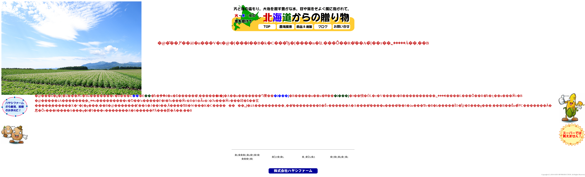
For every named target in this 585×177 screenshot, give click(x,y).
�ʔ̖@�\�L (278, 156)
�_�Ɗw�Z (308, 156)
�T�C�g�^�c (339, 156)
